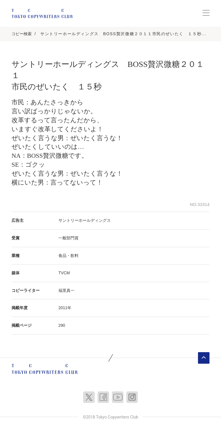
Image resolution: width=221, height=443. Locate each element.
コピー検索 (22, 33)
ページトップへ (203, 358)
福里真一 (66, 290)
